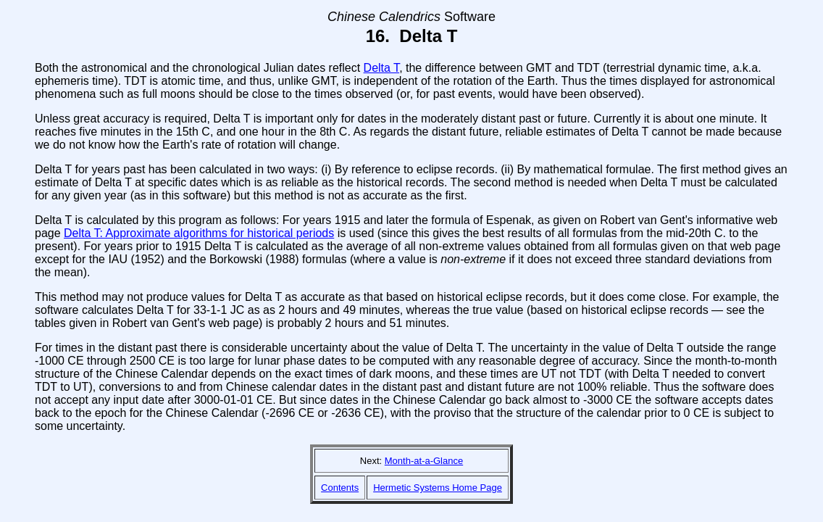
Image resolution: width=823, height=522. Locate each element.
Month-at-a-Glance (424, 460)
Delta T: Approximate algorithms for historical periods (199, 233)
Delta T (382, 68)
